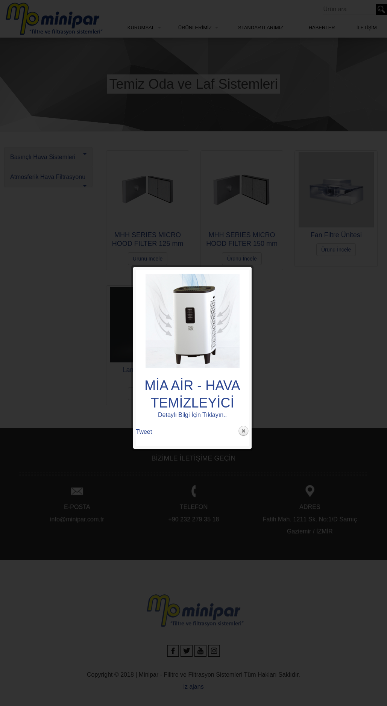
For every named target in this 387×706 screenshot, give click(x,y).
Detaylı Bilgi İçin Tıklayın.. (192, 197)
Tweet (144, 214)
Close (243, 213)
